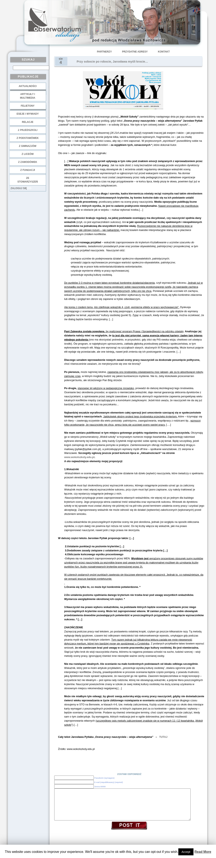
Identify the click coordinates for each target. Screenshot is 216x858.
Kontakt (164, 51)
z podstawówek (28, 138)
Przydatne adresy (135, 51)
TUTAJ (163, 736)
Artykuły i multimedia (27, 96)
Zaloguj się (19, 188)
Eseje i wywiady (28, 113)
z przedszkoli (27, 130)
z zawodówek (27, 162)
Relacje (27, 122)
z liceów (28, 154)
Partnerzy (104, 51)
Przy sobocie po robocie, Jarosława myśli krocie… (112, 61)
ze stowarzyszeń (27, 180)
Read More (203, 851)
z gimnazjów (27, 146)
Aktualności (27, 86)
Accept (186, 851)
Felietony (27, 105)
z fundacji (27, 170)
